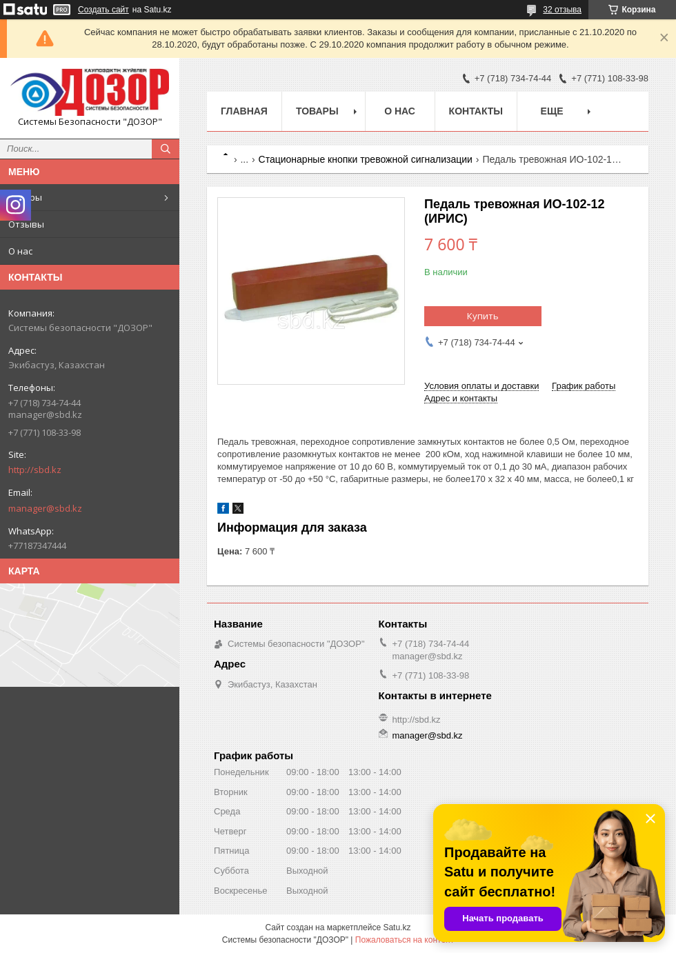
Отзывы (26, 224)
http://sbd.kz (34, 469)
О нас (20, 251)
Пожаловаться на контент (404, 940)
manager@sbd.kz (45, 508)
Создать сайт (103, 9)
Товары (25, 197)
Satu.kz (396, 927)
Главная (244, 111)
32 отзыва (562, 9)
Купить (483, 316)
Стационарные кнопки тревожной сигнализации (366, 159)
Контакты (476, 111)
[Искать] (165, 149)
